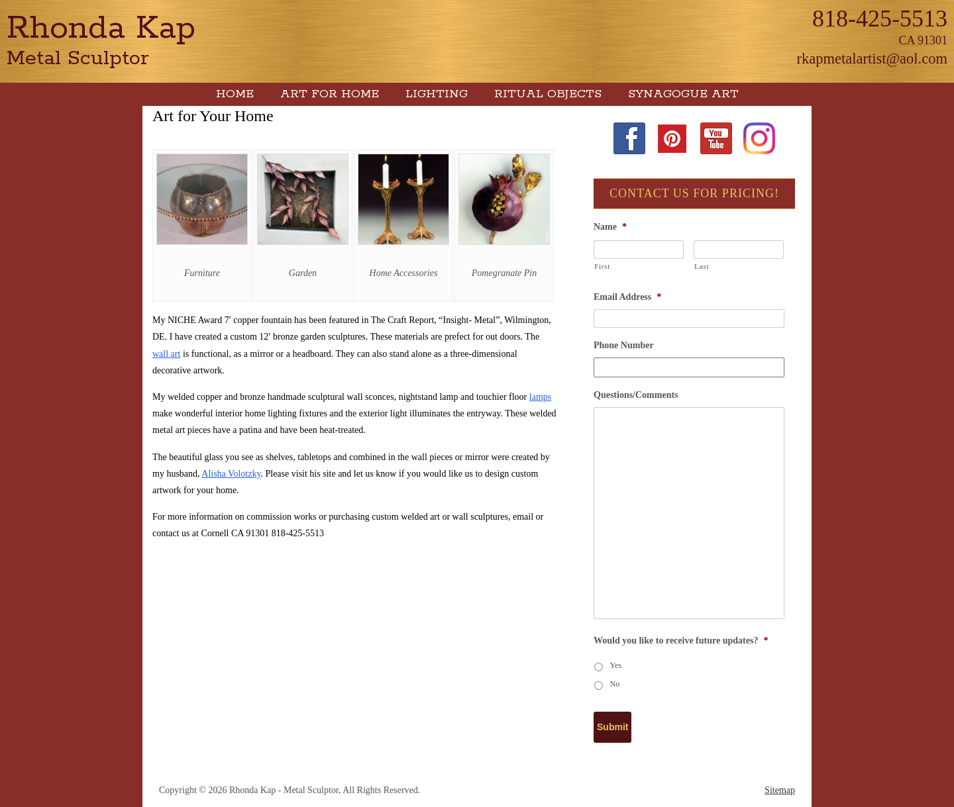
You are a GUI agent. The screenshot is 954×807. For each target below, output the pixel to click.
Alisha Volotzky (230, 474)
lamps (540, 397)
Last (701, 266)
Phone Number (624, 345)
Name (610, 227)
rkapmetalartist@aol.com (871, 58)
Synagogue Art (683, 94)
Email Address (627, 297)
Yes (616, 665)
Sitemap (780, 790)
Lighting (436, 94)
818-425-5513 (879, 18)
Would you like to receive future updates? (681, 640)
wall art (166, 354)
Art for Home (329, 94)
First (602, 266)
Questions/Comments (636, 395)
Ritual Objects (548, 94)
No (615, 683)
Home (235, 94)
